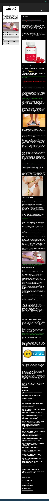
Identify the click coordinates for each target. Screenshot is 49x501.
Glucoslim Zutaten (25, 226)
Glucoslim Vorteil (25, 321)
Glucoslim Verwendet (26, 87)
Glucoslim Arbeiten (25, 129)
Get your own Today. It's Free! (24, 499)
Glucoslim (38, 31)
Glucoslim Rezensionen (26, 21)
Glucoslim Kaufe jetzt (26, 364)
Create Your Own (44, 1)
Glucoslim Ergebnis (25, 207)
